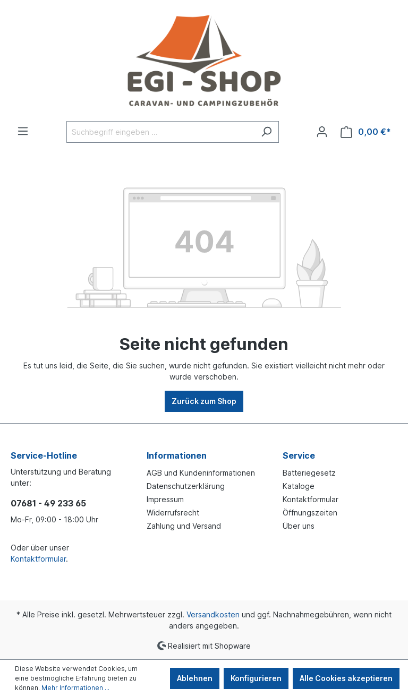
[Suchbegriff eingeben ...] (160, 132)
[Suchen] (266, 132)
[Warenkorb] (365, 132)
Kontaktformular (38, 558)
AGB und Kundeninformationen (201, 472)
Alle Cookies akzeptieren (346, 678)
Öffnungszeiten (310, 512)
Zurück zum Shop (204, 401)
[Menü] (23, 131)
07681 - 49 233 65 (48, 503)
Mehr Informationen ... (75, 688)
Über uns (298, 525)
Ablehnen (194, 678)
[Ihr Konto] (322, 132)
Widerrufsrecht (173, 512)
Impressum (165, 499)
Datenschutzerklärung (186, 486)
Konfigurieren (256, 678)
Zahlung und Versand (184, 525)
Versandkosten (213, 614)
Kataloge (298, 486)
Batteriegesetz (309, 472)
